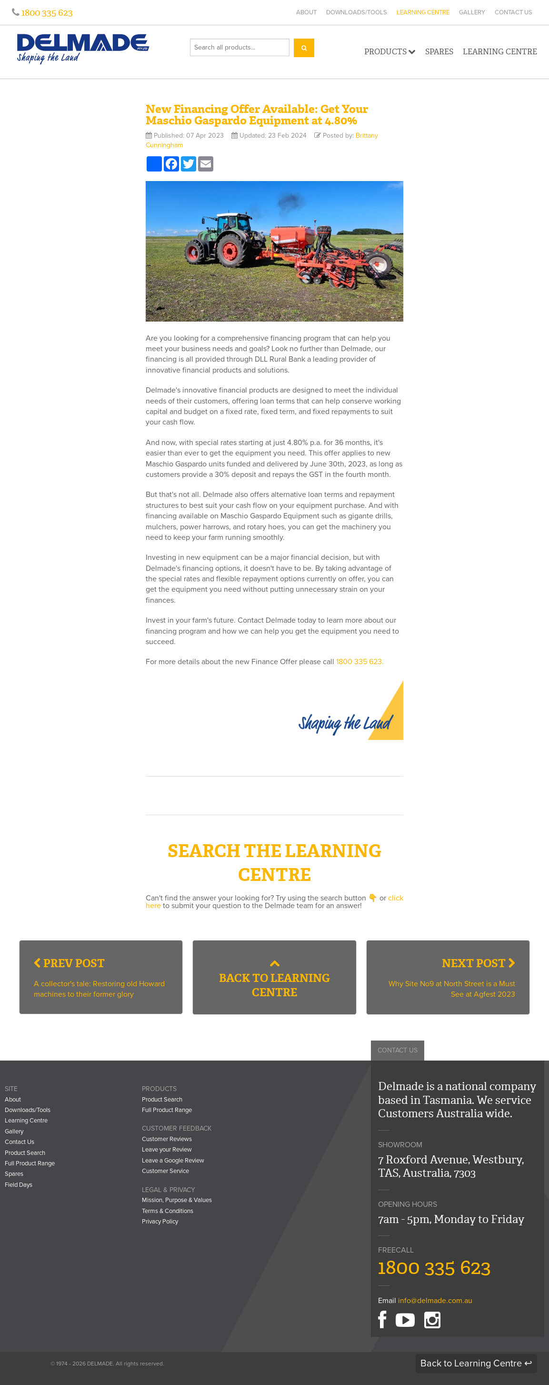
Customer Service (165, 1171)
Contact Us (513, 12)
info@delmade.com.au (435, 1300)
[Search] (304, 48)
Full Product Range (30, 1163)
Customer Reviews (167, 1139)
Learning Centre (423, 12)
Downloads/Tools (356, 12)
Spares (439, 52)
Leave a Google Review (173, 1160)
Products (390, 52)
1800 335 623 (46, 12)
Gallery (472, 12)
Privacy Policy (160, 1221)
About (306, 12)
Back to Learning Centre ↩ (476, 1363)
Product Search (25, 1153)
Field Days (18, 1185)
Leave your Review (167, 1149)
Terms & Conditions (167, 1211)
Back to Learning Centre (274, 979)
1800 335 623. (360, 662)
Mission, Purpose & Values (177, 1200)
